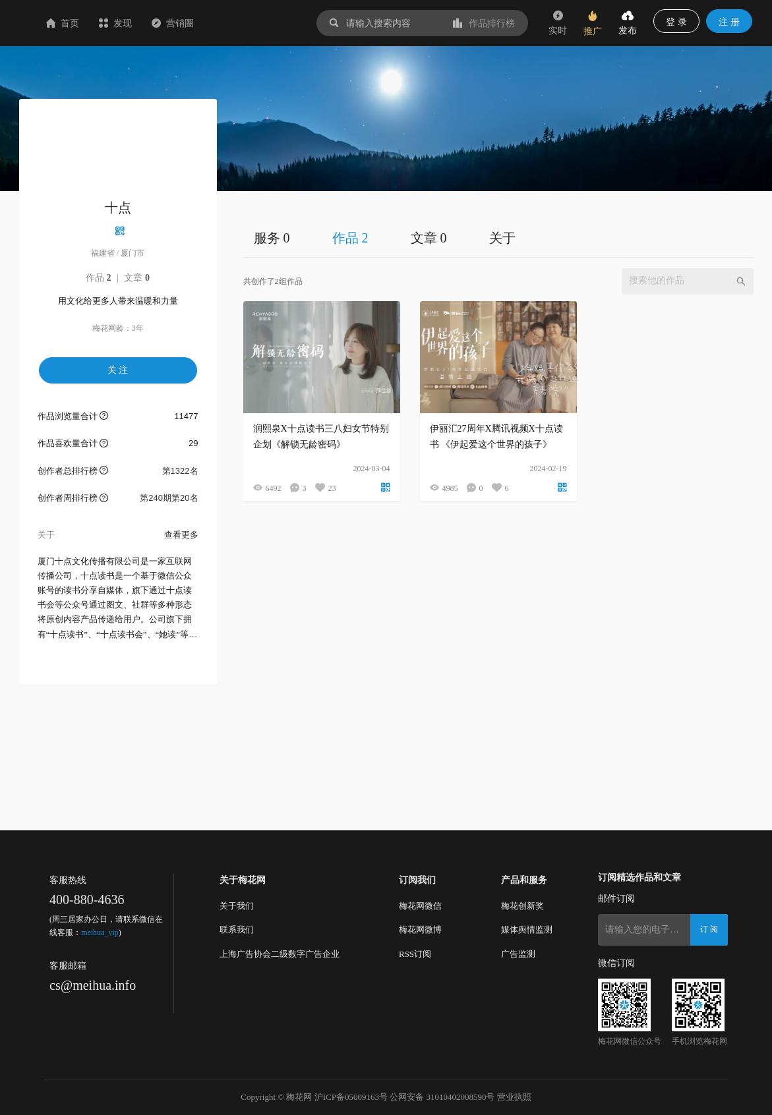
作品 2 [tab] (350, 238)
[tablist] (498, 237)
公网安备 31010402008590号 (442, 1097)
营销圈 (251, 23)
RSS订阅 (415, 954)
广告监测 (518, 954)
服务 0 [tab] (272, 238)
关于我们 (237, 906)
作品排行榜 (484, 23)
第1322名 (180, 471)
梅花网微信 (420, 906)
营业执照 (514, 1097)
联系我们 (237, 929)
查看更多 (181, 535)
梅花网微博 (420, 929)
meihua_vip (100, 932)
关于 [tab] (502, 238)
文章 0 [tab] (429, 238)
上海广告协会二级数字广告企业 (280, 954)
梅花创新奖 (522, 906)
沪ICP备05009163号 (351, 1097)
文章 (137, 278)
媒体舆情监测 (526, 929)
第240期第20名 (169, 498)
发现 (193, 23)
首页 (141, 23)
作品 (98, 278)
